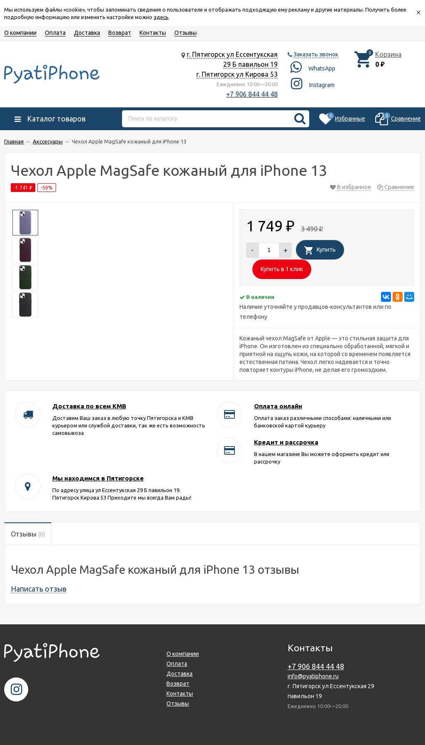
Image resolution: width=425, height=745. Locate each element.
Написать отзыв (38, 589)
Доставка (87, 32)
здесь (161, 17)
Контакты (152, 32)
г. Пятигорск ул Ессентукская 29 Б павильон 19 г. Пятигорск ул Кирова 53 (232, 64)
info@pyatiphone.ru (313, 676)
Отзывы (185, 32)
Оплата (55, 32)
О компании (20, 32)
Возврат (119, 32)
